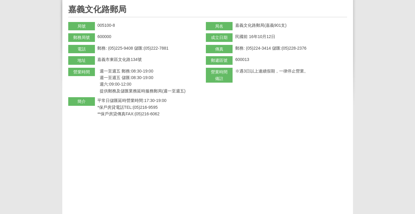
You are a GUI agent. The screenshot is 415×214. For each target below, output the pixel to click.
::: (70, 2)
